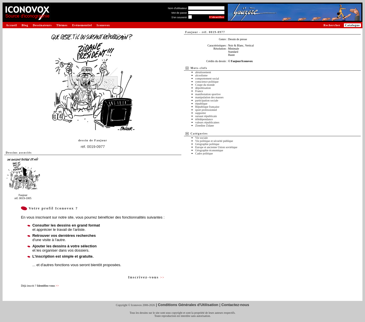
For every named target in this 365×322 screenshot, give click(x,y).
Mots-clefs (198, 68)
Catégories (199, 133)
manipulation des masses (209, 97)
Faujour (101, 140)
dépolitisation (203, 87)
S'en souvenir (179, 17)
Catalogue (352, 25)
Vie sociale (201, 137)
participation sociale (206, 100)
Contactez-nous (235, 305)
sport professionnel (206, 109)
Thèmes (62, 25)
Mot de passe (179, 12)
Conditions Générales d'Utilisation (188, 305)
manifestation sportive (208, 94)
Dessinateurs (42, 25)
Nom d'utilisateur (177, 8)
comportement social (207, 78)
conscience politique (207, 81)
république (201, 103)
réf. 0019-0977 (93, 146)
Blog (25, 25)
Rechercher (331, 25)
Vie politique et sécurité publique (214, 140)
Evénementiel (82, 25)
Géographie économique (209, 150)
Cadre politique (204, 153)
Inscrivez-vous (146, 277)
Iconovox (103, 25)
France (199, 91)
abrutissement (203, 72)
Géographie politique (207, 144)
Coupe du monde (205, 84)
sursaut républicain (206, 116)
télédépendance (204, 119)
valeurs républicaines (207, 122)
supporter (200, 113)
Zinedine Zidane (204, 125)
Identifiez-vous (48, 285)
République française (207, 106)
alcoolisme (201, 75)
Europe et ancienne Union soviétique (216, 147)
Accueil (11, 25)
